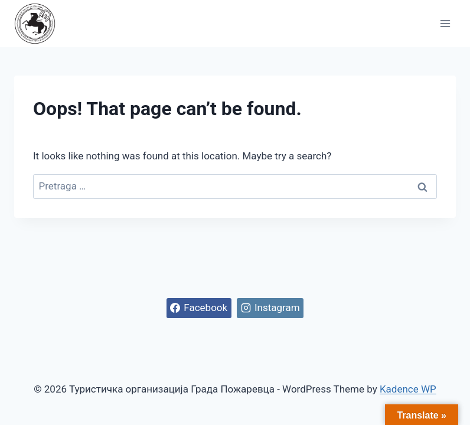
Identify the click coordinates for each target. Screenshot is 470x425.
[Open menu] (445, 23)
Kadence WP (408, 389)
